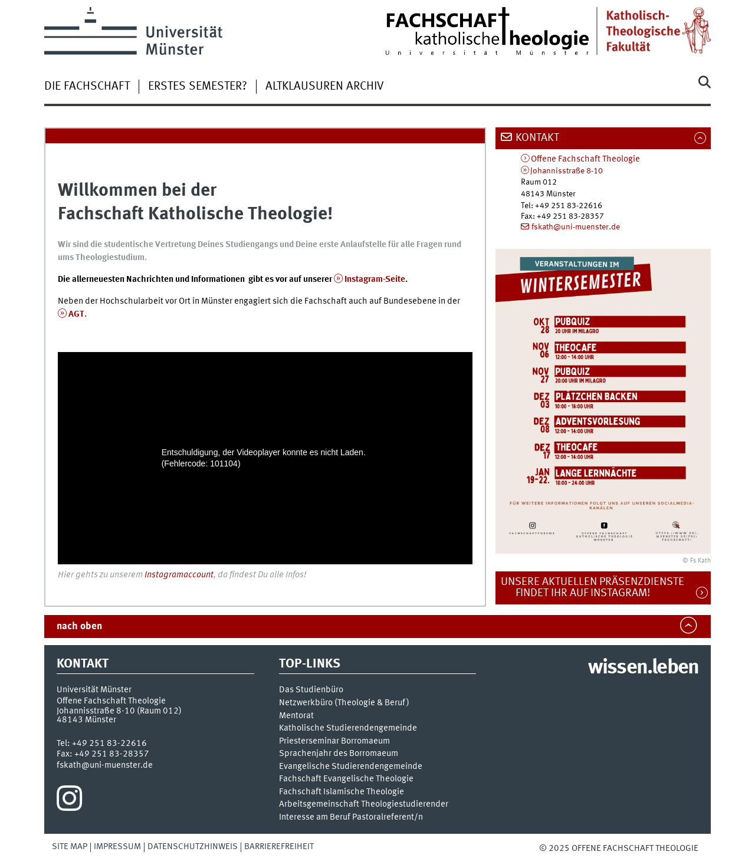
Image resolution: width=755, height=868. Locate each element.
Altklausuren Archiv (324, 87)
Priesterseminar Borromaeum (334, 741)
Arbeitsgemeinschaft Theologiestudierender (363, 804)
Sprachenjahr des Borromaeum (338, 753)
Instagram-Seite (374, 279)
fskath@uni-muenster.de (575, 227)
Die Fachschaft (87, 87)
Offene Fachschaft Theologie (585, 159)
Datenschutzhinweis (192, 846)
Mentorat (296, 716)
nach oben (79, 627)
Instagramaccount (179, 575)
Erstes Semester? (197, 87)
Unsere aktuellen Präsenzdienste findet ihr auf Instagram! (599, 588)
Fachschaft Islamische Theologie (341, 792)
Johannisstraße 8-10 (566, 171)
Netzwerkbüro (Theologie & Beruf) (344, 703)
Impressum (117, 846)
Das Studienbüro (311, 690)
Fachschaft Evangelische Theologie (346, 779)
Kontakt (537, 138)
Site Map (69, 846)
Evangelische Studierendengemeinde (350, 766)
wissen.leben (643, 668)
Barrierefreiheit (279, 846)
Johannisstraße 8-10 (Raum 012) (119, 711)
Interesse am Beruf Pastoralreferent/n (351, 817)
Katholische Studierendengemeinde (348, 728)
